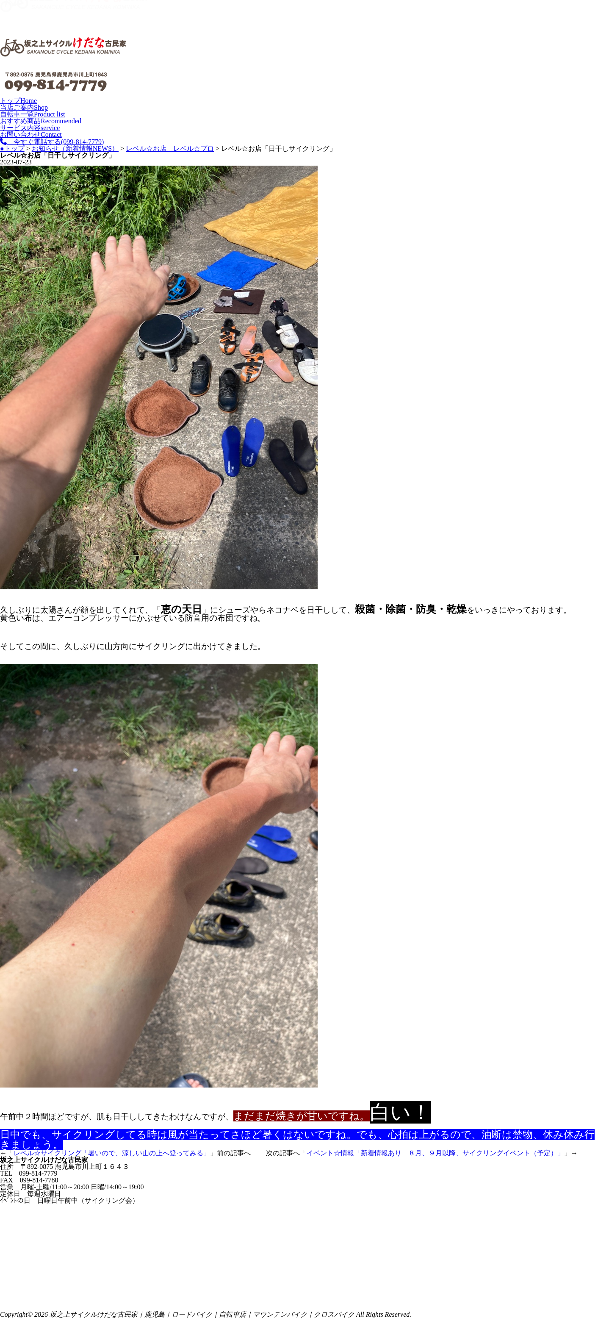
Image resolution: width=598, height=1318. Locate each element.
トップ (18, 100)
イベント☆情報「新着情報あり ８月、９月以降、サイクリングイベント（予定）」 (435, 1153)
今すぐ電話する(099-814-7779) (52, 141)
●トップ (12, 148)
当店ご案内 (24, 107)
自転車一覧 (32, 114)
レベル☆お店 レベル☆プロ (170, 148)
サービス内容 (30, 127)
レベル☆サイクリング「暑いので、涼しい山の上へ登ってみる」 (112, 1153)
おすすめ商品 (40, 121)
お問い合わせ (31, 134)
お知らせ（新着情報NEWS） (75, 148)
